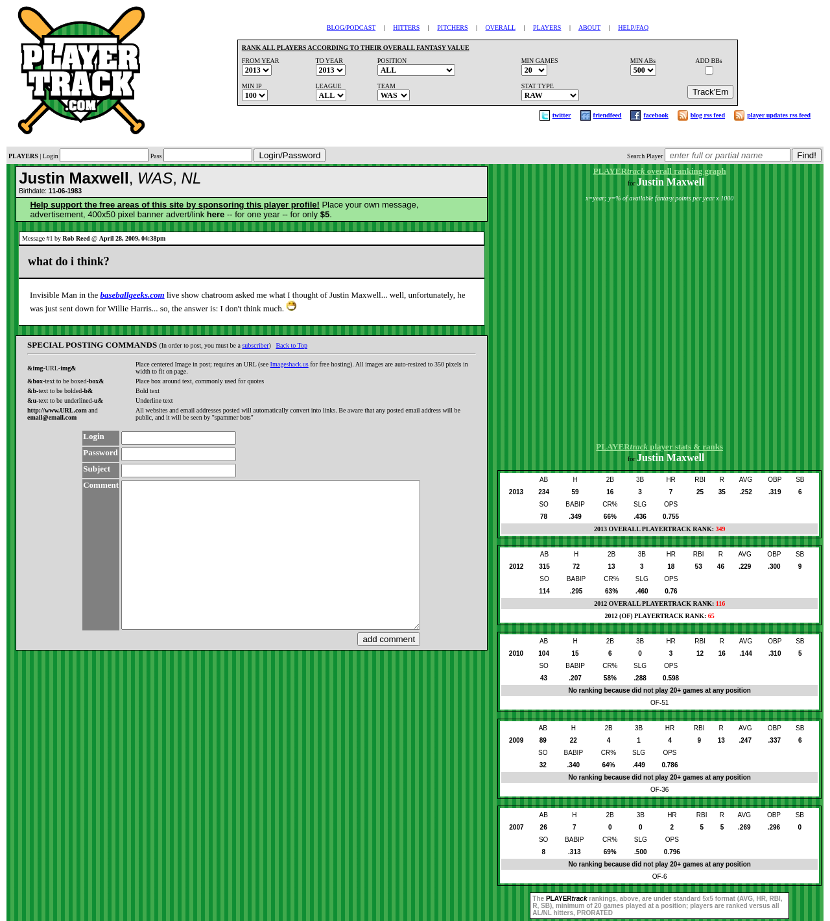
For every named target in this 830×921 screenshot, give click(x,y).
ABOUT (589, 27)
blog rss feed (708, 115)
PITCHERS (452, 27)
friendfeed (607, 115)
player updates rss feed (779, 115)
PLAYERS (547, 27)
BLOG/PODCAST (351, 27)
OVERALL (501, 27)
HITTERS (406, 27)
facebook (655, 115)
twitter (561, 115)
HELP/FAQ (633, 27)
